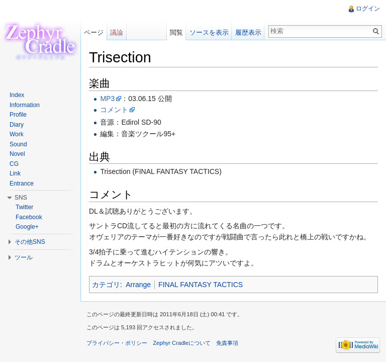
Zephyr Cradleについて (182, 343)
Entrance (22, 183)
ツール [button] (24, 257)
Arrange (138, 285)
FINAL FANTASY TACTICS (200, 285)
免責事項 (227, 343)
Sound (18, 144)
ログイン (368, 8)
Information (25, 105)
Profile (18, 114)
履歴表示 (248, 32)
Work (17, 134)
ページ (94, 32)
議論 (116, 32)
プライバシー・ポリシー (116, 343)
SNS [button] (21, 197)
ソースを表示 (209, 32)
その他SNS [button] (30, 241)
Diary (17, 124)
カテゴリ (106, 285)
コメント (114, 110)
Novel (17, 153)
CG (14, 163)
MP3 (107, 99)
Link (15, 173)
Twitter (24, 207)
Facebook (29, 217)
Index (17, 95)
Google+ (27, 226)
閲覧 (176, 32)
